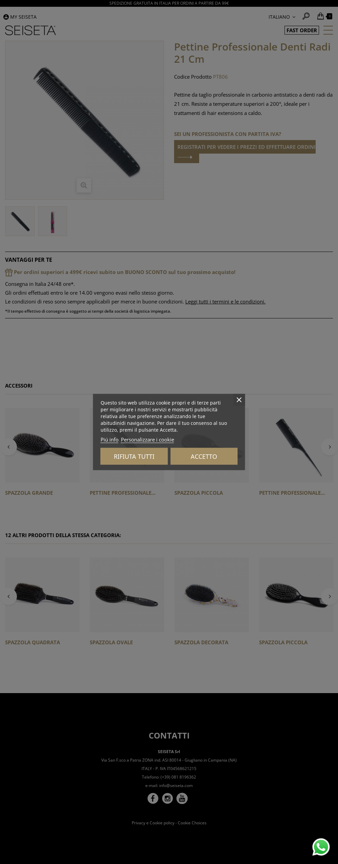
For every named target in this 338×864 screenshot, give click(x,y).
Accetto (204, 456)
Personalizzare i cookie (147, 439)
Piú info (110, 439)
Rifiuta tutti (134, 456)
